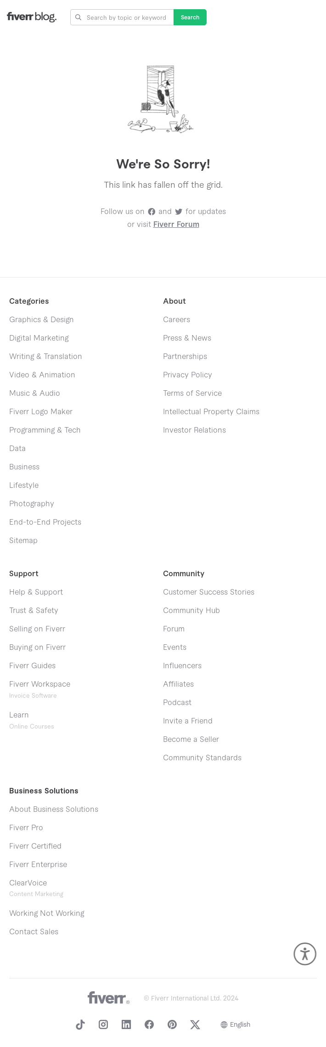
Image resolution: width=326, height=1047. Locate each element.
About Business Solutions (53, 809)
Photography (31, 504)
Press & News (187, 338)
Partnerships (185, 356)
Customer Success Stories (208, 592)
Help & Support (36, 592)
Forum (174, 629)
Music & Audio (34, 393)
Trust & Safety (33, 610)
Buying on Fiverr (37, 647)
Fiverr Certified (35, 846)
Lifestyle (24, 485)
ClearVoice (28, 883)
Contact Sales (33, 932)
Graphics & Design (41, 320)
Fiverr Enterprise (38, 864)
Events (174, 647)
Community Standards (202, 758)
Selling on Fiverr (37, 629)
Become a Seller (191, 739)
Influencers (182, 666)
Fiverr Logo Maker (41, 412)
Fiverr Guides (32, 666)
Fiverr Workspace (39, 690)
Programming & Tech (45, 430)
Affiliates (178, 684)
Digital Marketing (38, 338)
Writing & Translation (45, 356)
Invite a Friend (188, 721)
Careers (176, 320)
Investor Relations (194, 430)
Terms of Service (192, 393)
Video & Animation (42, 375)
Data (17, 448)
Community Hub (191, 610)
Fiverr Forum (176, 224)
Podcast (177, 702)
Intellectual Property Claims (211, 412)
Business (24, 467)
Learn (31, 720)
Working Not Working (46, 913)
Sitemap (23, 540)
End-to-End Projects (45, 522)
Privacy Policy (187, 375)
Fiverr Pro (26, 828)
